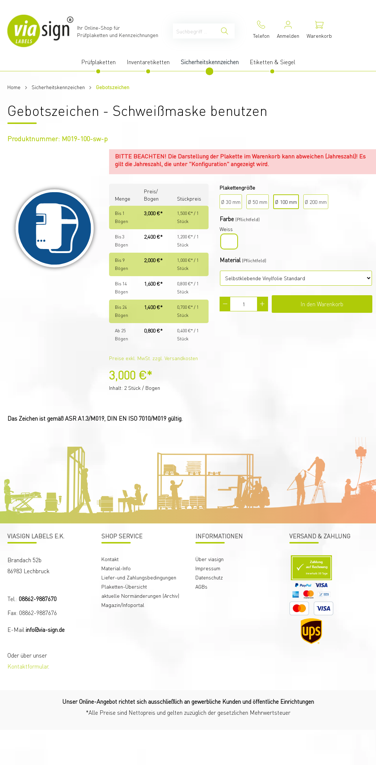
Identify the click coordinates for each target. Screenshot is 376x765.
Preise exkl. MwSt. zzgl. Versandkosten (153, 358)
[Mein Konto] (288, 31)
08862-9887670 (38, 599)
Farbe (227, 218)
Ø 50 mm (257, 201)
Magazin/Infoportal (122, 604)
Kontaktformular (27, 666)
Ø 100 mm (286, 201)
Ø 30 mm (231, 201)
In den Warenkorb (321, 304)
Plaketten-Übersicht (124, 586)
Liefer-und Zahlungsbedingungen (138, 577)
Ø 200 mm (316, 201)
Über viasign (209, 559)
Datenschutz (209, 577)
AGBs (201, 586)
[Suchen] (224, 31)
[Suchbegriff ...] (194, 31)
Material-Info (116, 568)
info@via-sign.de (45, 629)
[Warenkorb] (319, 31)
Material (230, 259)
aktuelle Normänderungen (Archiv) (140, 595)
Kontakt (110, 559)
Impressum (207, 568)
